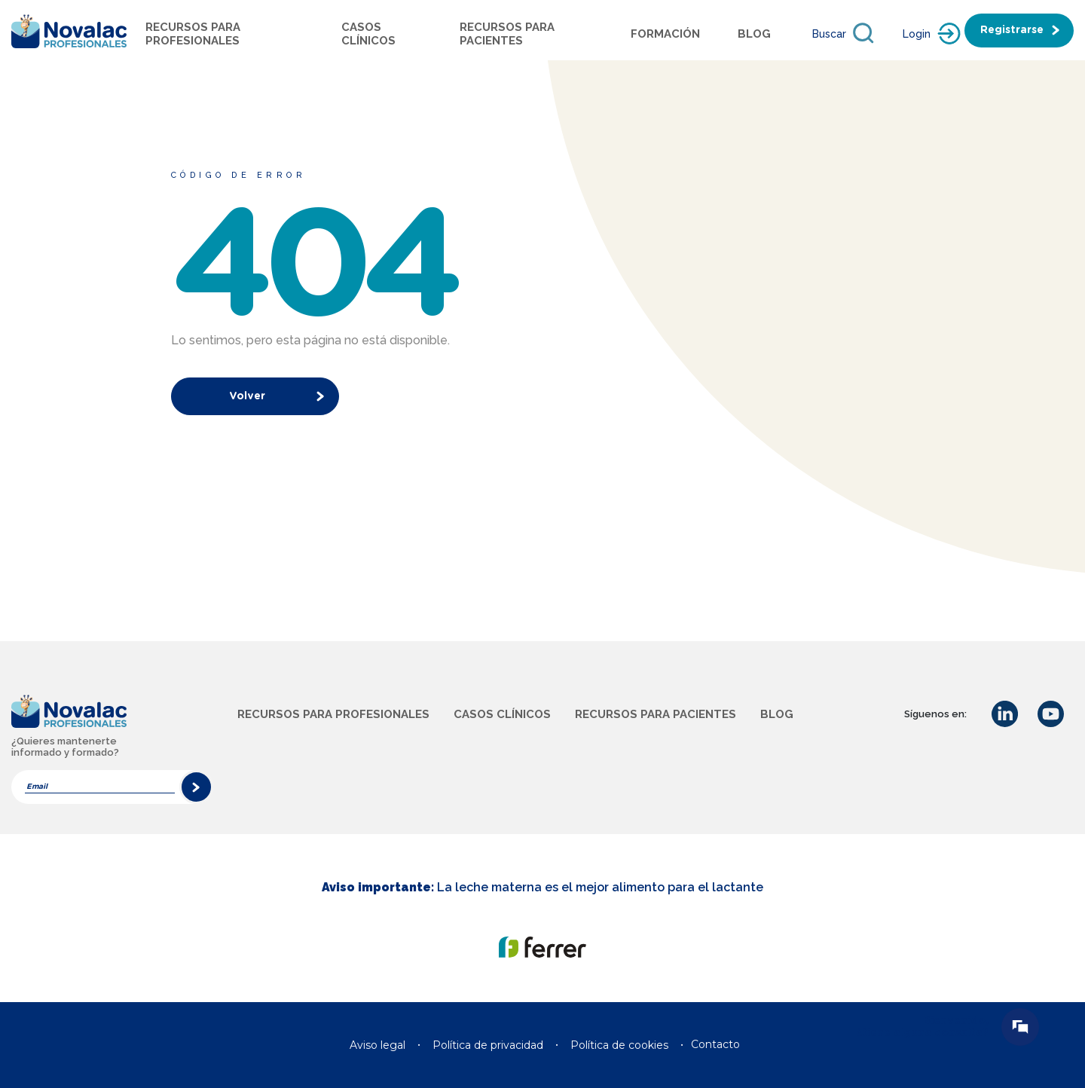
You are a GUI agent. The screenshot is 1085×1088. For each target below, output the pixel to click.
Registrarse (1012, 30)
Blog (754, 34)
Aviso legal (377, 1045)
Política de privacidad (487, 1045)
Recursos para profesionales (192, 33)
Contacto (715, 1044)
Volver (247, 396)
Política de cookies (619, 1045)
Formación (665, 34)
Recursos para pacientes (507, 33)
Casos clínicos (502, 714)
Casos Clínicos (368, 33)
